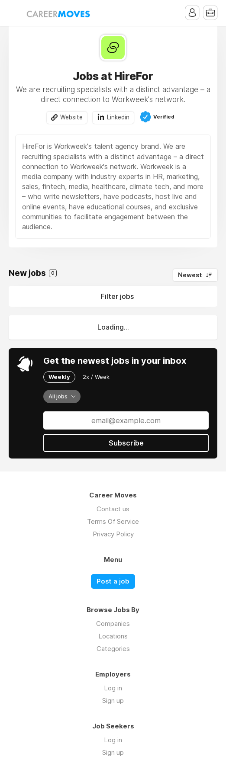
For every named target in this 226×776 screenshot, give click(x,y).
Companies (113, 623)
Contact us (113, 509)
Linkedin (118, 117)
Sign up (113, 700)
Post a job (113, 581)
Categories (113, 649)
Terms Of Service (113, 521)
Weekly (59, 376)
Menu (15, 12)
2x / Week (96, 376)
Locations (113, 636)
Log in (113, 688)
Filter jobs (117, 296)
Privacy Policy (113, 534)
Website (71, 117)
